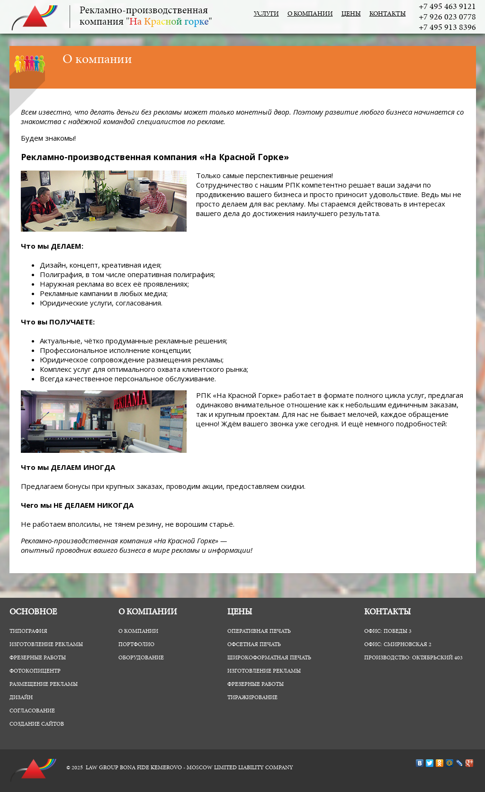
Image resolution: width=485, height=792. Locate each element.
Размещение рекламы (43, 684)
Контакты (387, 14)
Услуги (266, 14)
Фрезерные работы (37, 658)
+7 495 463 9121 (447, 7)
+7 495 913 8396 (447, 28)
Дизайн (21, 698)
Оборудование (141, 658)
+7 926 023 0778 (447, 17)
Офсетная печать (254, 645)
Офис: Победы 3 (388, 631)
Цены (351, 14)
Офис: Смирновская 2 (397, 645)
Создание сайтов (36, 724)
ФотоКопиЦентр (35, 671)
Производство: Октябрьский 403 (413, 658)
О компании (310, 14)
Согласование (32, 711)
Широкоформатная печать (269, 658)
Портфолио (136, 645)
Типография (28, 631)
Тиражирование (252, 698)
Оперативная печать (259, 631)
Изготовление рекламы (46, 645)
